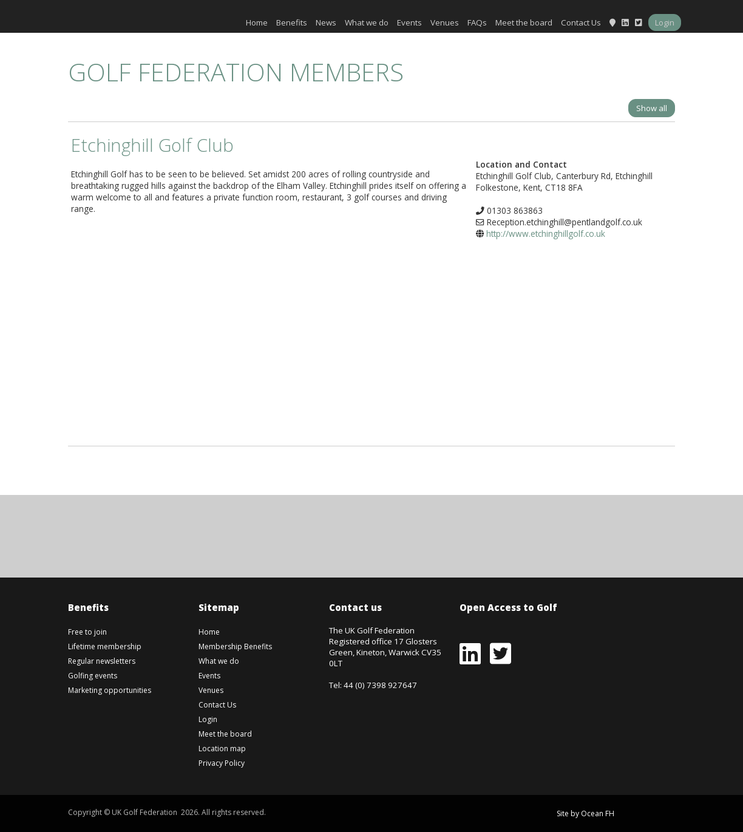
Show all (651, 108)
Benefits (291, 22)
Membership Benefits (235, 646)
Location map (222, 748)
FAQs (477, 22)
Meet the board (523, 22)
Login (664, 22)
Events (409, 22)
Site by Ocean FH (585, 813)
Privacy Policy (221, 763)
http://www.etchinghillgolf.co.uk (545, 233)
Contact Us (581, 22)
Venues (444, 22)
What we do (366, 22)
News (326, 22)
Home (257, 22)
